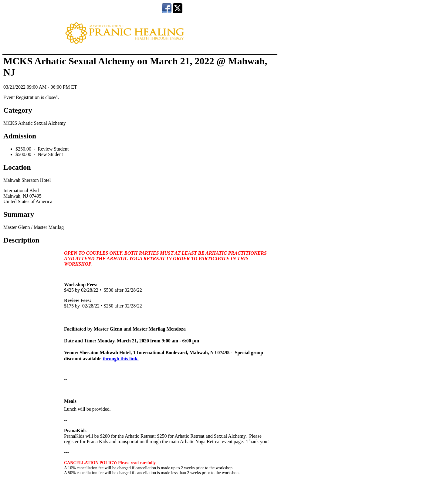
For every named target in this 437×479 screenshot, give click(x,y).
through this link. (120, 358)
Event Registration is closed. (31, 97)
